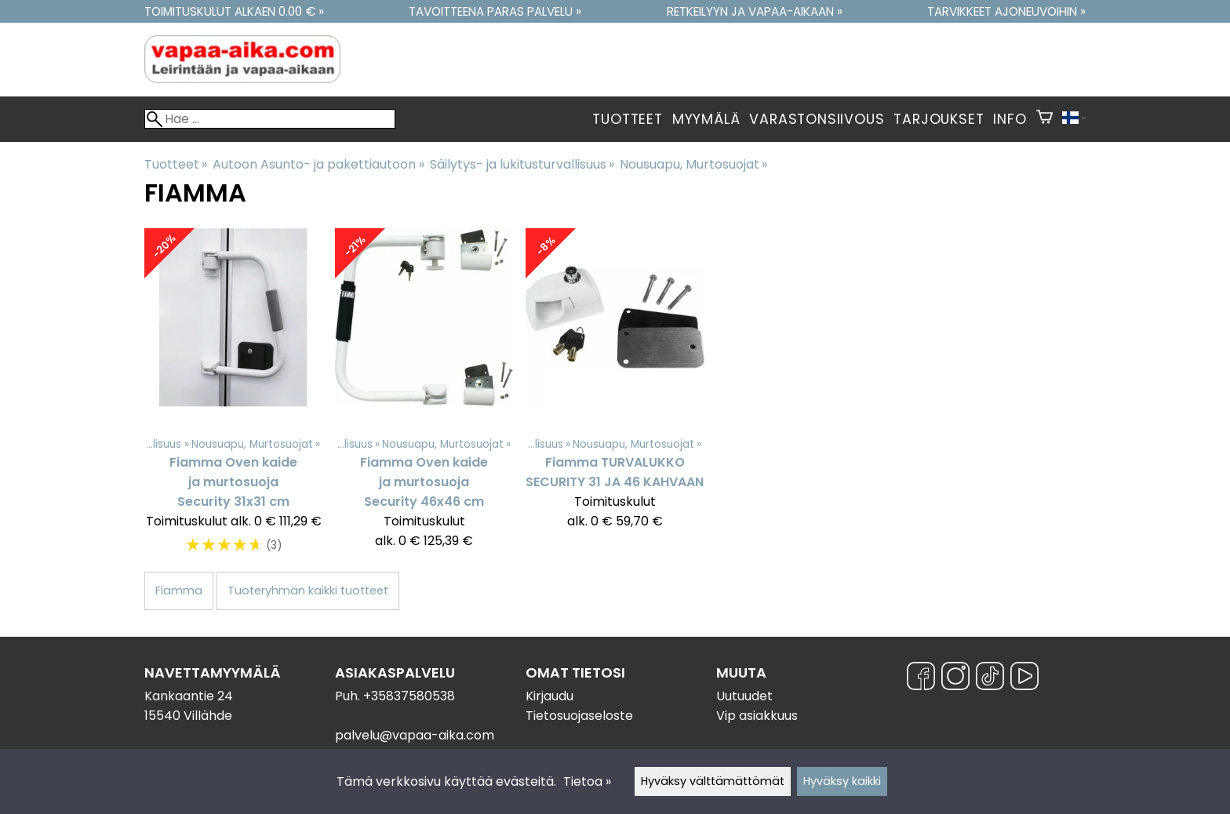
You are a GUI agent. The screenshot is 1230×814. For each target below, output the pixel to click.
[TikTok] (990, 679)
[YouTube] (1024, 679)
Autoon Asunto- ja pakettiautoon (318, 164)
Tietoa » (587, 781)
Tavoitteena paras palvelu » (495, 11)
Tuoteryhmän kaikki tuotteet (307, 590)
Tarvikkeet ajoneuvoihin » (1006, 11)
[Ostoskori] (1044, 119)
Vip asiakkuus (757, 716)
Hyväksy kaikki (842, 781)
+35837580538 (409, 696)
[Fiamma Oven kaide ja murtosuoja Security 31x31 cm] (233, 399)
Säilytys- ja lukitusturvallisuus (522, 164)
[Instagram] (955, 679)
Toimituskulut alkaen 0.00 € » (234, 11)
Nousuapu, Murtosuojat (693, 164)
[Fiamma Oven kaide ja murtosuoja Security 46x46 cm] (424, 399)
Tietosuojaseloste (579, 716)
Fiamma (178, 590)
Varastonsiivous (816, 119)
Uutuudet (744, 696)
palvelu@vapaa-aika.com (414, 735)
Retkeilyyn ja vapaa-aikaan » (754, 11)
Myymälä (706, 119)
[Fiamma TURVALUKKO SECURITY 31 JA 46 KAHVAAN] (615, 399)
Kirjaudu (549, 696)
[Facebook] (921, 679)
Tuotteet (627, 119)
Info (1009, 119)
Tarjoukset (938, 119)
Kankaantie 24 (188, 696)
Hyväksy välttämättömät (712, 781)
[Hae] (269, 119)
